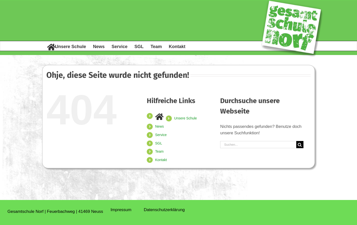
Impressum (121, 209)
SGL (158, 143)
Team (159, 151)
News (159, 126)
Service (161, 135)
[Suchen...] (258, 144)
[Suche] (299, 144)
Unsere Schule (185, 118)
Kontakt (161, 160)
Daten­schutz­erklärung (164, 209)
